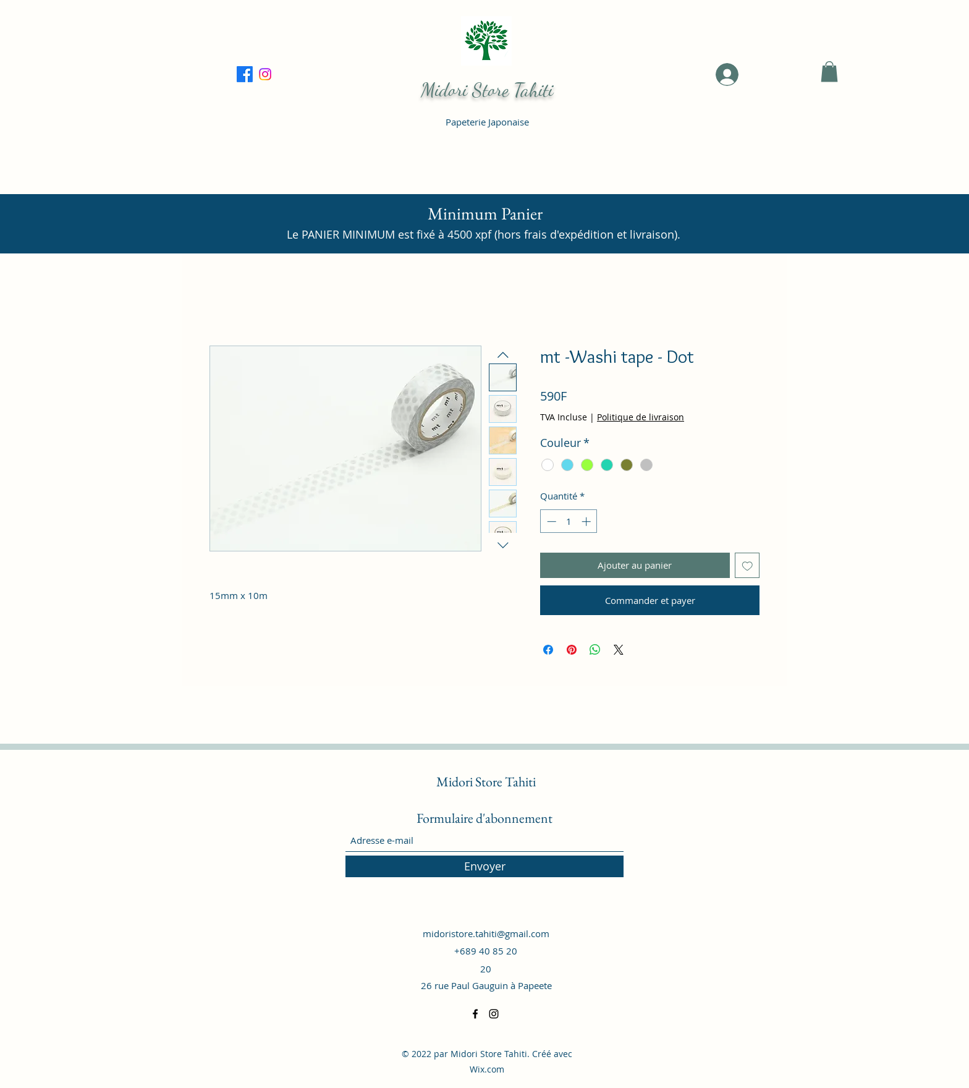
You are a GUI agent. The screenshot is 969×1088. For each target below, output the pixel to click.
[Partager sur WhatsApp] (595, 649)
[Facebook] (265, 74)
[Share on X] (618, 649)
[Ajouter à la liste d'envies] (747, 565)
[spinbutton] (569, 521)
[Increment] (587, 521)
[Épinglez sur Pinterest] (571, 649)
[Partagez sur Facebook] (548, 649)
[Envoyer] (484, 866)
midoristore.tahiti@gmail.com (486, 933)
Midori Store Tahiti (487, 89)
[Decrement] (550, 521)
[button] (829, 71)
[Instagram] (494, 1014)
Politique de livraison (640, 417)
